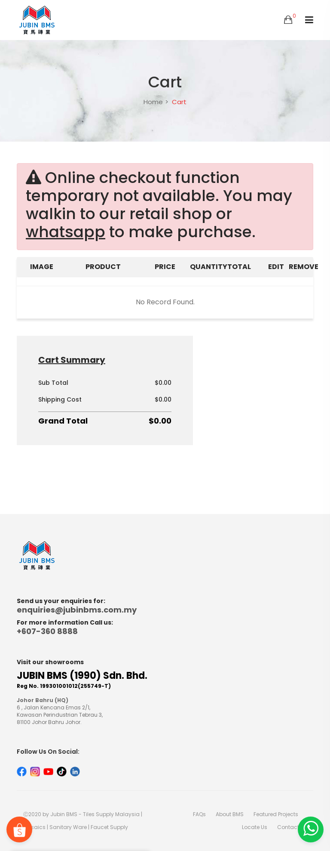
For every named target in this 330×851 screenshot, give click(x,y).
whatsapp (65, 232)
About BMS (230, 814)
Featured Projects (276, 814)
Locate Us (254, 827)
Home (153, 101)
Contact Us (292, 827)
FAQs (199, 814)
